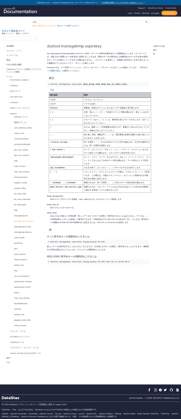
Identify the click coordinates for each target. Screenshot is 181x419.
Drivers (137, 13)
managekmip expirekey (24, 221)
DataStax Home (155, 8)
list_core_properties (22, 199)
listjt (15, 210)
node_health (19, 237)
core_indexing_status (23, 128)
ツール (9, 76)
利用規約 (43, 404)
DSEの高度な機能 (14, 64)
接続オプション (20, 122)
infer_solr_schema (21, 171)
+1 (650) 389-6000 (153, 398)
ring (15, 270)
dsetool (13, 113)
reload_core (19, 265)
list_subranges (20, 204)
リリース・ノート (14, 51)
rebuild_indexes (20, 259)
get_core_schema (21, 155)
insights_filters (20, 188)
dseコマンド (15, 91)
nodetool (14, 85)
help (16, 161)
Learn (130, 13)
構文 (155, 50)
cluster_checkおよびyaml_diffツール (25, 353)
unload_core (19, 314)
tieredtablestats (21, 303)
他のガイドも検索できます (67, 26)
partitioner (18, 243)
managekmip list (21, 215)
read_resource (20, 254)
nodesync (14, 102)
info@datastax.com (171, 398)
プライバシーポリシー (28, 404)
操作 (8, 358)
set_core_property (22, 276)
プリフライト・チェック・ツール (24, 347)
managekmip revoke (22, 226)
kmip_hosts (95, 196)
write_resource (20, 325)
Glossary (145, 13)
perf (16, 248)
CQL (8, 362)
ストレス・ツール (17, 331)
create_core (19, 133)
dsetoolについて (21, 117)
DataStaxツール (17, 342)
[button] (5, 46)
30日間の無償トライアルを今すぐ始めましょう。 (123, 2)
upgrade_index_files (22, 320)
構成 (8, 60)
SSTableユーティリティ (20, 336)
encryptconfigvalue (22, 144)
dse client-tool (16, 96)
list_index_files (20, 193)
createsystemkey (21, 138)
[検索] (146, 22)
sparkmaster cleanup (23, 281)
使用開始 (10, 46)
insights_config (20, 182)
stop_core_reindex (22, 298)
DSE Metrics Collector (19, 80)
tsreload (17, 309)
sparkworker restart (22, 287)
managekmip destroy (23, 232)
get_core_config (21, 150)
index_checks (20, 166)
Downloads (171, 8)
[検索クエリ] (90, 22)
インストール (12, 55)
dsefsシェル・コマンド (20, 108)
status (16, 292)
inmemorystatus (21, 177)
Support (142, 8)
